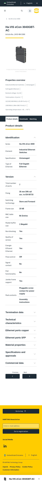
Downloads (23, 119)
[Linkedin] (5, 446)
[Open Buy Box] (21, 479)
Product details (12, 119)
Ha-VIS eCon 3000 (12, 19)
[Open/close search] (22, 10)
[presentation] (28, 3)
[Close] (37, 3)
